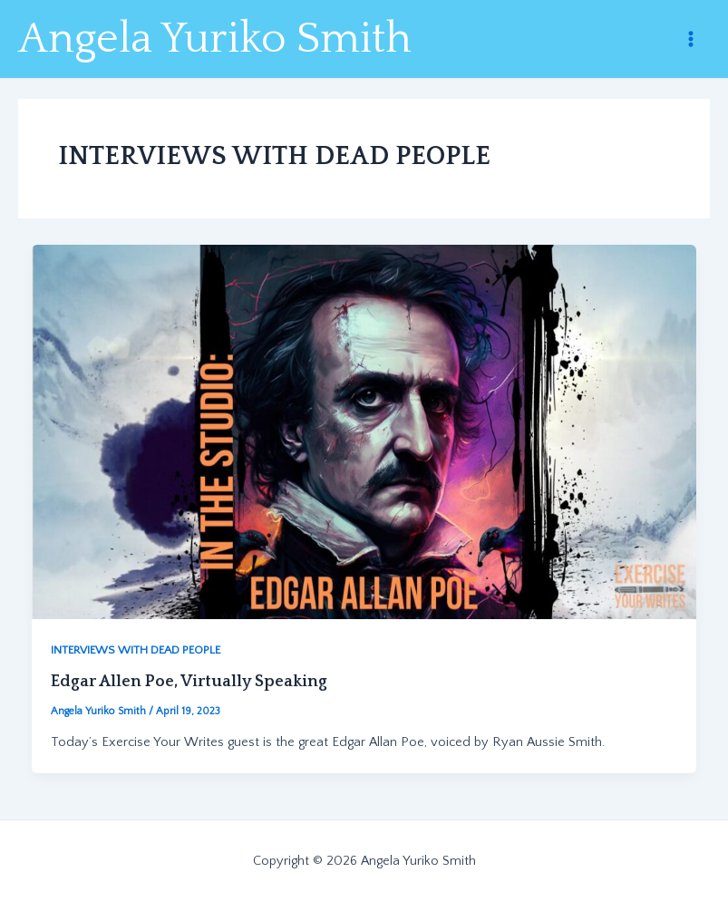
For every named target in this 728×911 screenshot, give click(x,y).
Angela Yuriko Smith (215, 39)
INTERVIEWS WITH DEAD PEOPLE (135, 650)
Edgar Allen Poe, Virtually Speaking (189, 682)
